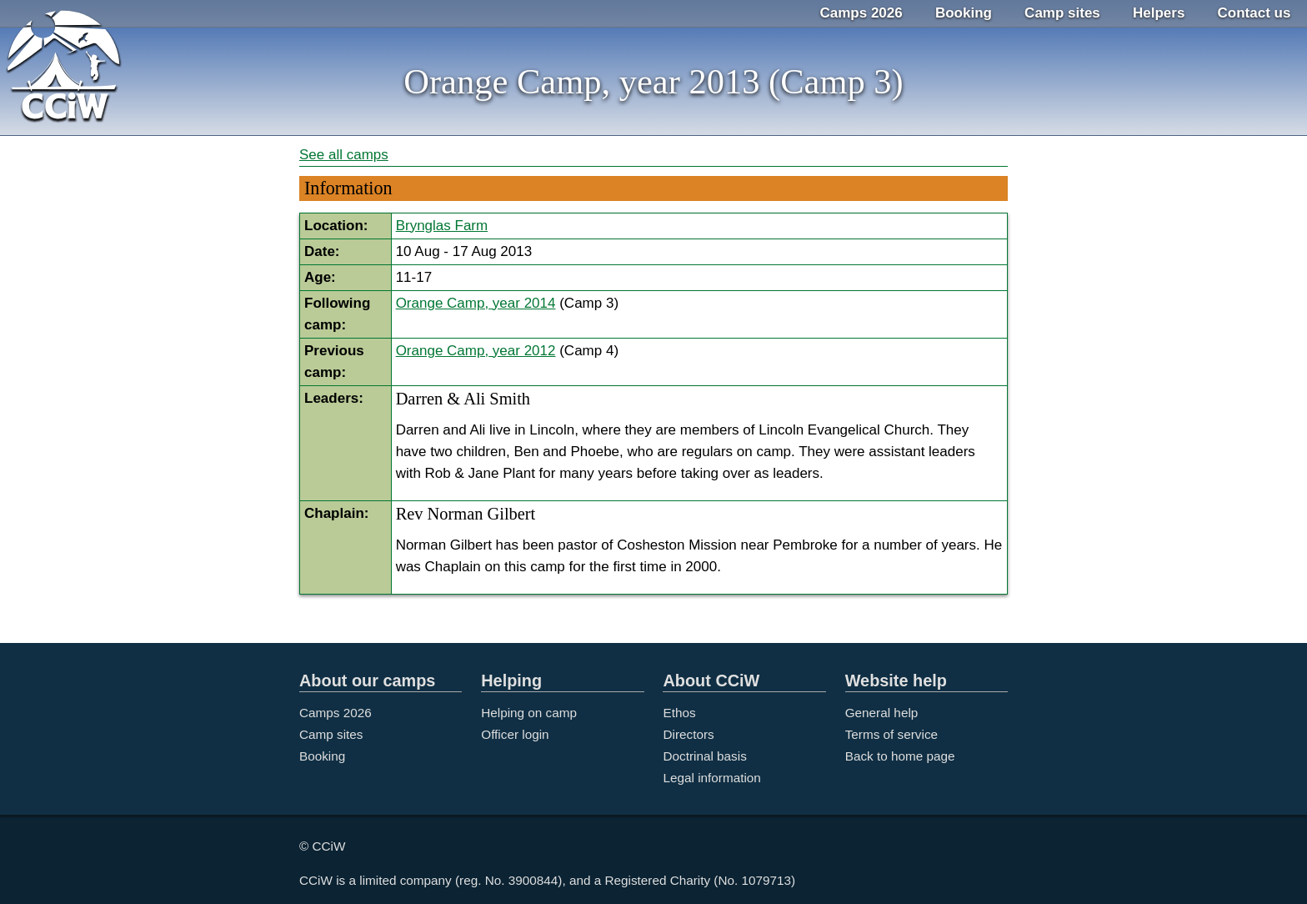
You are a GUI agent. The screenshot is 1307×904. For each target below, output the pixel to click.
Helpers (1158, 13)
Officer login (514, 734)
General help (882, 713)
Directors (688, 734)
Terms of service (891, 734)
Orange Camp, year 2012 (476, 351)
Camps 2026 (861, 13)
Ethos (679, 713)
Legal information (711, 778)
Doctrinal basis (704, 756)
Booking (963, 13)
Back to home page (900, 756)
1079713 (767, 880)
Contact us (1254, 13)
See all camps (343, 155)
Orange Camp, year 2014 (476, 303)
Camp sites (1062, 13)
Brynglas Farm (442, 226)
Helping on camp (529, 713)
